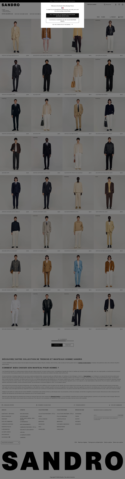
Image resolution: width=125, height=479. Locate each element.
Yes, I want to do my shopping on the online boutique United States (62, 15)
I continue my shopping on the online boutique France (62, 20)
